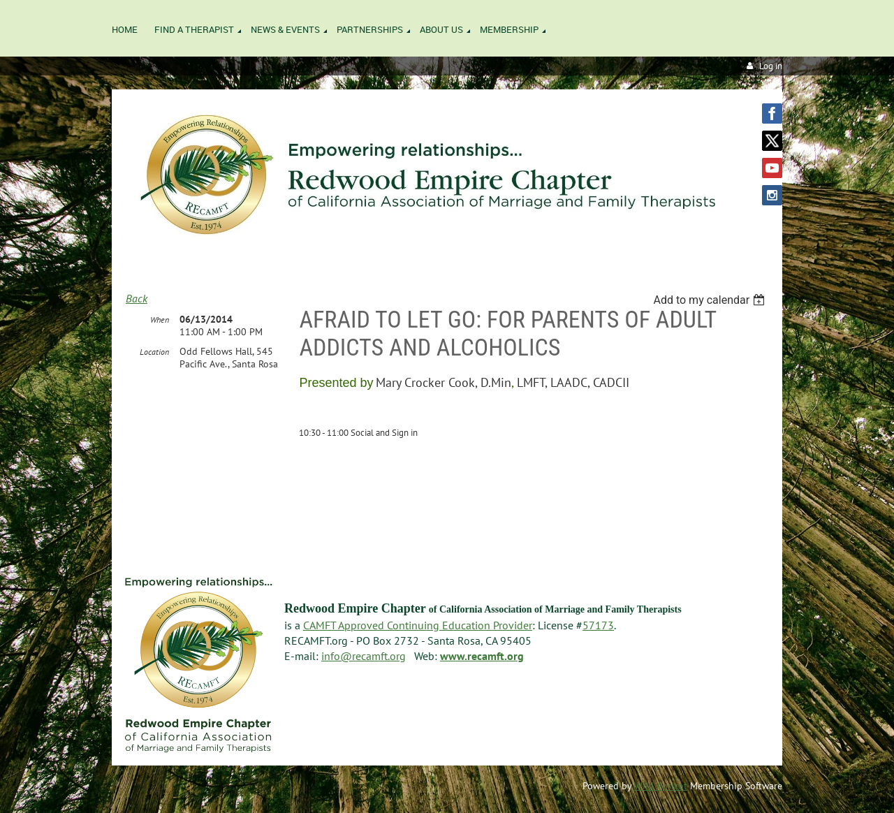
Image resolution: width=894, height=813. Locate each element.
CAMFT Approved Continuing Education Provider (417, 625)
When (159, 319)
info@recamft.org (363, 656)
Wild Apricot (660, 785)
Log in (770, 66)
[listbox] (710, 300)
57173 (598, 625)
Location (154, 351)
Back (136, 298)
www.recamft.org (482, 656)
